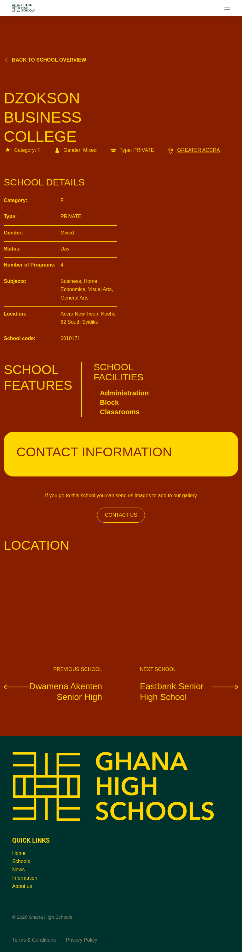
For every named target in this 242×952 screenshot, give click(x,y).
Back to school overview (45, 60)
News (18, 869)
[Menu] (227, 8)
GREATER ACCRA (193, 150)
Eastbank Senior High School (189, 691)
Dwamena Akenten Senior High (53, 691)
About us (22, 886)
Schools (21, 861)
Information (24, 878)
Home (19, 853)
